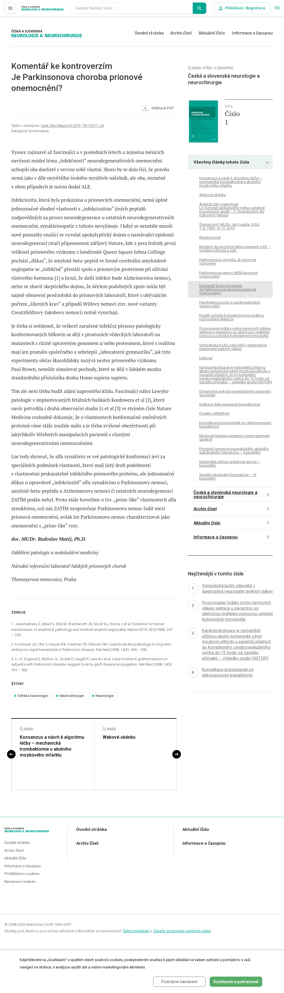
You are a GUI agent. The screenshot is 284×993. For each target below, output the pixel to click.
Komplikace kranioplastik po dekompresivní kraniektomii (235, 425)
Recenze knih (210, 237)
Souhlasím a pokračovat (236, 981)
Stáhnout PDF (157, 108)
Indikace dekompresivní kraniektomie (229, 404)
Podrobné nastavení (179, 981)
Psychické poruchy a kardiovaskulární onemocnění (229, 304)
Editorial (206, 358)
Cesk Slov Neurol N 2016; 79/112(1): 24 (72, 125)
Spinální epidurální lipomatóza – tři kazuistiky (227, 477)
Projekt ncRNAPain (214, 413)
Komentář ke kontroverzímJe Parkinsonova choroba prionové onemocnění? (227, 289)
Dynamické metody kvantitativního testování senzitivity (235, 393)
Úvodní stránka (149, 33)
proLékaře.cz (32, 10)
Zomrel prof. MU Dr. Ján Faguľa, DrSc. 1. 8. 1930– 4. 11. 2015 (229, 226)
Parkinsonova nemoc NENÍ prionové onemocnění (228, 275)
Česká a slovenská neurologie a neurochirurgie (225, 494)
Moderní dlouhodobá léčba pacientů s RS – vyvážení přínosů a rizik (234, 249)
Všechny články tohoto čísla (221, 162)
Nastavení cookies (20, 882)
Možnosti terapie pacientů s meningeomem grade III (234, 438)
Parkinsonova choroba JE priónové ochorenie (227, 262)
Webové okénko (119, 737)
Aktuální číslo (212, 33)
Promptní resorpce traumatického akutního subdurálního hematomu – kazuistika (234, 451)
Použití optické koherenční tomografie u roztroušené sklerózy (231, 317)
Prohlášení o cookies (22, 874)
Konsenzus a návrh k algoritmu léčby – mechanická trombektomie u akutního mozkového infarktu (52, 746)
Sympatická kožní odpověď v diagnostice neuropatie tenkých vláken (233, 347)
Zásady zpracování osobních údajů (182, 931)
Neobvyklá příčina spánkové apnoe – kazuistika (229, 464)
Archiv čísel (181, 33)
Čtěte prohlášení (136, 931)
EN (276, 8)
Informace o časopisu (252, 33)
